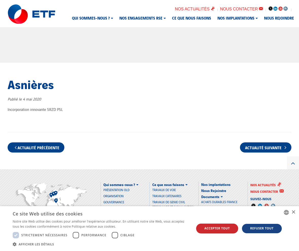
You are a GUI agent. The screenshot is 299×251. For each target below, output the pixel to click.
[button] (101, 244)
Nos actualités (195, 9)
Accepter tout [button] (217, 228)
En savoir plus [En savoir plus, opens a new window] (127, 226)
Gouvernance (113, 202)
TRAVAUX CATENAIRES (166, 195)
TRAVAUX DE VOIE (164, 189)
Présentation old (116, 189)
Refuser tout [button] (261, 228)
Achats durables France (219, 201)
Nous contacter (241, 9)
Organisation (113, 196)
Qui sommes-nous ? (91, 18)
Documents (210, 196)
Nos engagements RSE (140, 18)
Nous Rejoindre (279, 18)
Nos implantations (235, 18)
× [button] (293, 212)
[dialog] (149, 228)
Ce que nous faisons (191, 18)
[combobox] (286, 212)
